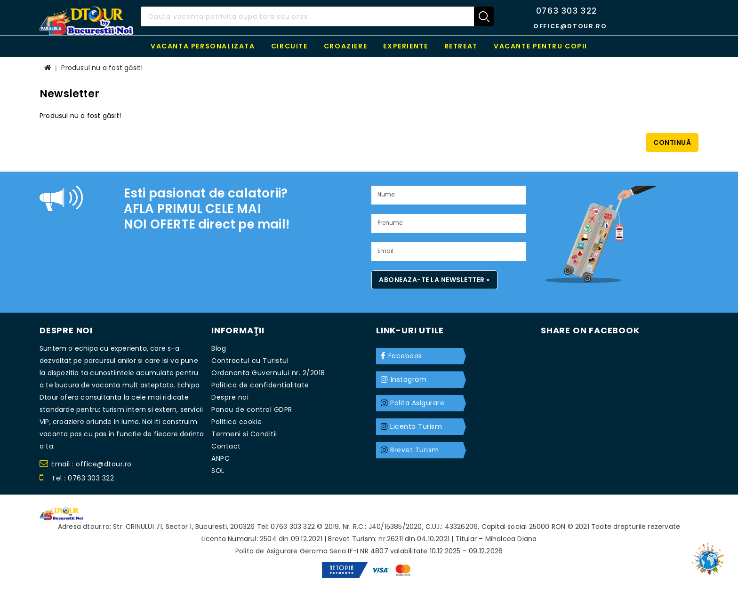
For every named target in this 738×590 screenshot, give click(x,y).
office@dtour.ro (570, 26)
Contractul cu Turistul (250, 360)
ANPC (220, 458)
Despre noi (230, 397)
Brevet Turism (414, 450)
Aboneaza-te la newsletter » (434, 279)
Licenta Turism (416, 426)
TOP (710, 554)
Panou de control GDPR (251, 409)
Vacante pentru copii (540, 46)
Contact (226, 446)
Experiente (405, 46)
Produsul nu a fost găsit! (102, 67)
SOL (218, 470)
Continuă (672, 142)
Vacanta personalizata (203, 46)
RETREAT (461, 46)
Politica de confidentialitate (260, 385)
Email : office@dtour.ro (86, 465)
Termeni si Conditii (244, 434)
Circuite (289, 46)
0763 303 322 (566, 10)
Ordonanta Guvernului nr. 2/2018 (268, 373)
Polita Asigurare (417, 403)
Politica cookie (236, 421)
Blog (218, 348)
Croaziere (345, 46)
